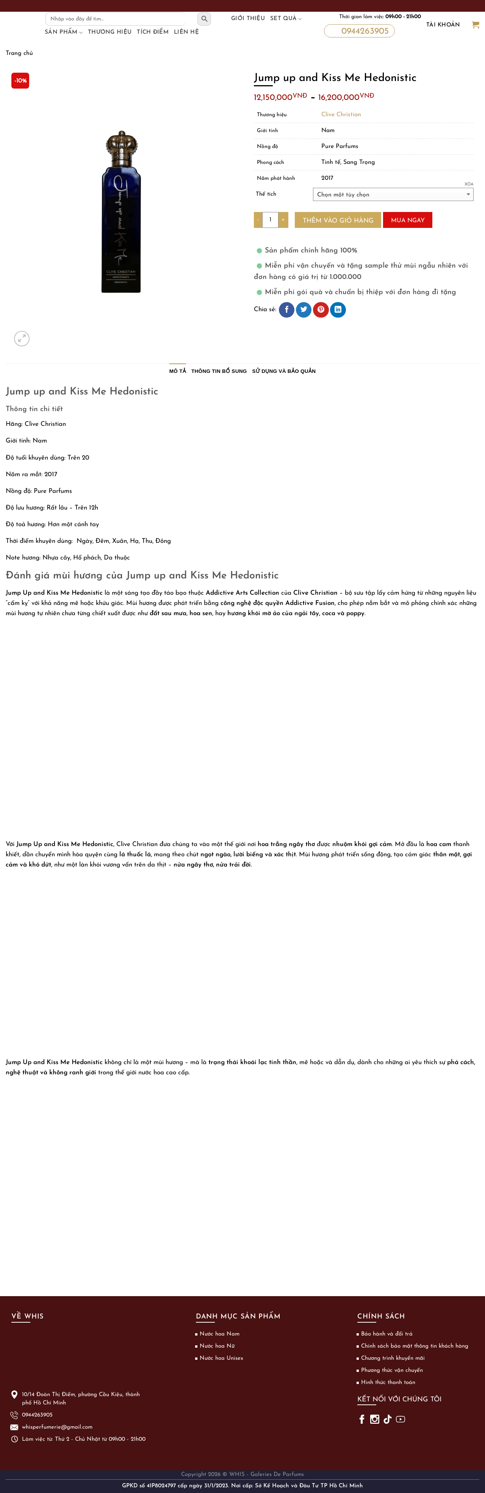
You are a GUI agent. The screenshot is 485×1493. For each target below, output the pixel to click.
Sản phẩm (64, 33)
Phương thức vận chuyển (392, 1370)
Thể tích (266, 194)
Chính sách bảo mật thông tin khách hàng (414, 1346)
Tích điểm (153, 32)
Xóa (469, 184)
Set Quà (286, 19)
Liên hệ (186, 32)
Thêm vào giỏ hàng (338, 221)
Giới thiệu (248, 19)
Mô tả (177, 371)
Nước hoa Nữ (217, 1346)
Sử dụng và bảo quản (284, 371)
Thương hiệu (109, 32)
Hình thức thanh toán (388, 1382)
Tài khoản (443, 25)
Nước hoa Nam (219, 1334)
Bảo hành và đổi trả (387, 1334)
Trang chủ (19, 53)
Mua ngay (408, 221)
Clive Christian (341, 115)
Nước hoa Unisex (221, 1358)
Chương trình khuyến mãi (393, 1358)
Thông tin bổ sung (219, 371)
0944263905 (358, 30)
